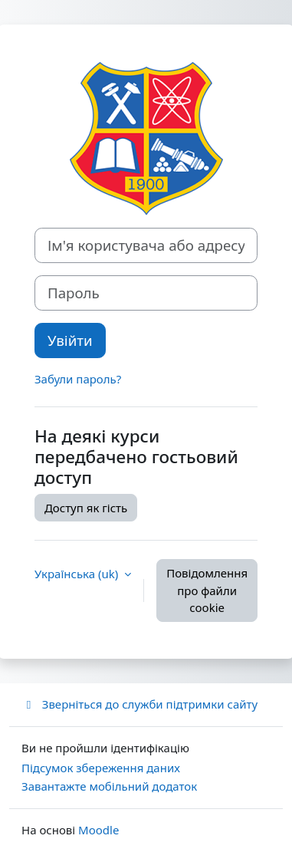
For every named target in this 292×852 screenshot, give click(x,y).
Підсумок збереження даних (100, 767)
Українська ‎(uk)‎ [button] (77, 573)
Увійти (70, 340)
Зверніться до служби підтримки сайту (139, 704)
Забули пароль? (77, 379)
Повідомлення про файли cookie (207, 590)
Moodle (98, 829)
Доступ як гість (85, 507)
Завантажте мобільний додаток (109, 786)
